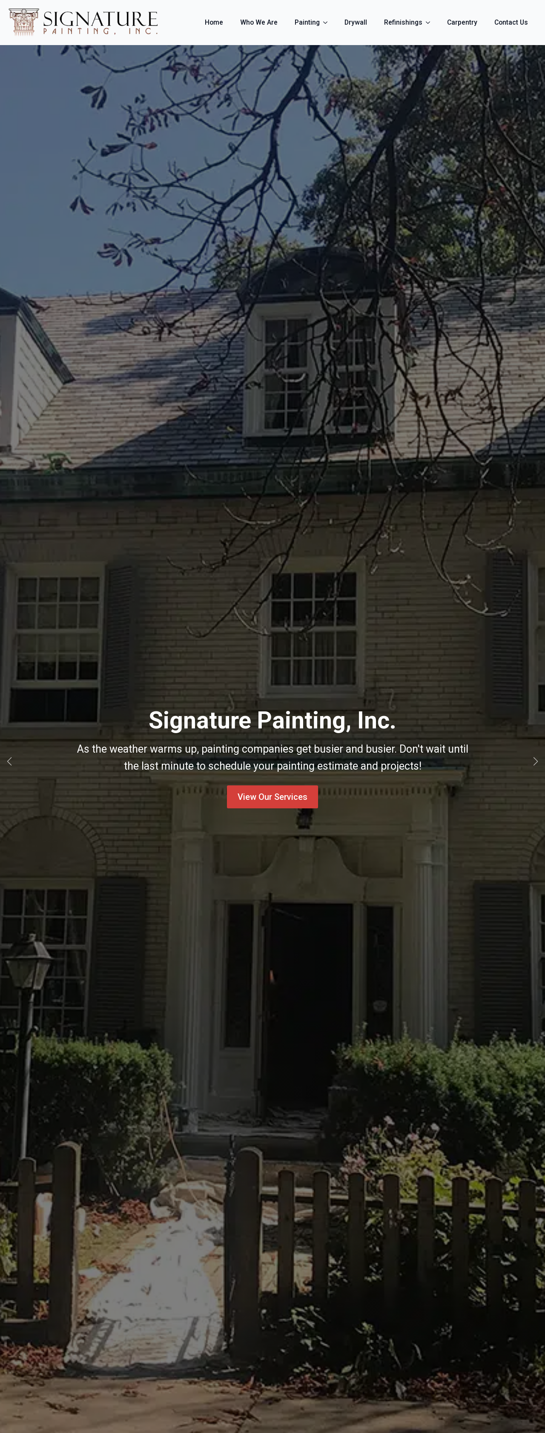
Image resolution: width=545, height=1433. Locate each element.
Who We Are (259, 22)
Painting (307, 22)
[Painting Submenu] (328, 22)
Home (214, 22)
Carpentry (462, 22)
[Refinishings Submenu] (430, 22)
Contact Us (511, 22)
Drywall (355, 22)
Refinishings (403, 22)
